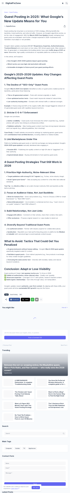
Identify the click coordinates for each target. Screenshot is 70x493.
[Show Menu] (3, 3)
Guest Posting (13, 12)
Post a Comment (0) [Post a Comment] (35, 337)
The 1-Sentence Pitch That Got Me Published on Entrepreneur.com (56, 405)
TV (24, 448)
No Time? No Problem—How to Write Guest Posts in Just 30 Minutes (23, 417)
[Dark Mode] (63, 3)
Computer (9, 448)
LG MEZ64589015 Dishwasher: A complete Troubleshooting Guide (23, 382)
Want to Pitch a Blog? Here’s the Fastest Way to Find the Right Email (56, 394)
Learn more (14, 488)
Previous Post (7, 345)
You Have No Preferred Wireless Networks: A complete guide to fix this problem (57, 382)
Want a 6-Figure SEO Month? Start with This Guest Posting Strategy (23, 405)
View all (64, 307)
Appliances (32, 448)
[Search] (66, 3)
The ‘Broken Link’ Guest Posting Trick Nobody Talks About (23, 394)
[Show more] (41, 299)
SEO (21, 294)
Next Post (64, 345)
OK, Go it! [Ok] (35, 487)
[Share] (64, 26)
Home (6, 12)
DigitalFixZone (13, 3)
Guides (17, 448)
